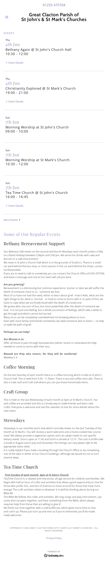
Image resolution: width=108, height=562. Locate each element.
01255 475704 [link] (54, 5)
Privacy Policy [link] (54, 538)
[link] (54, 17)
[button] (11, 17)
